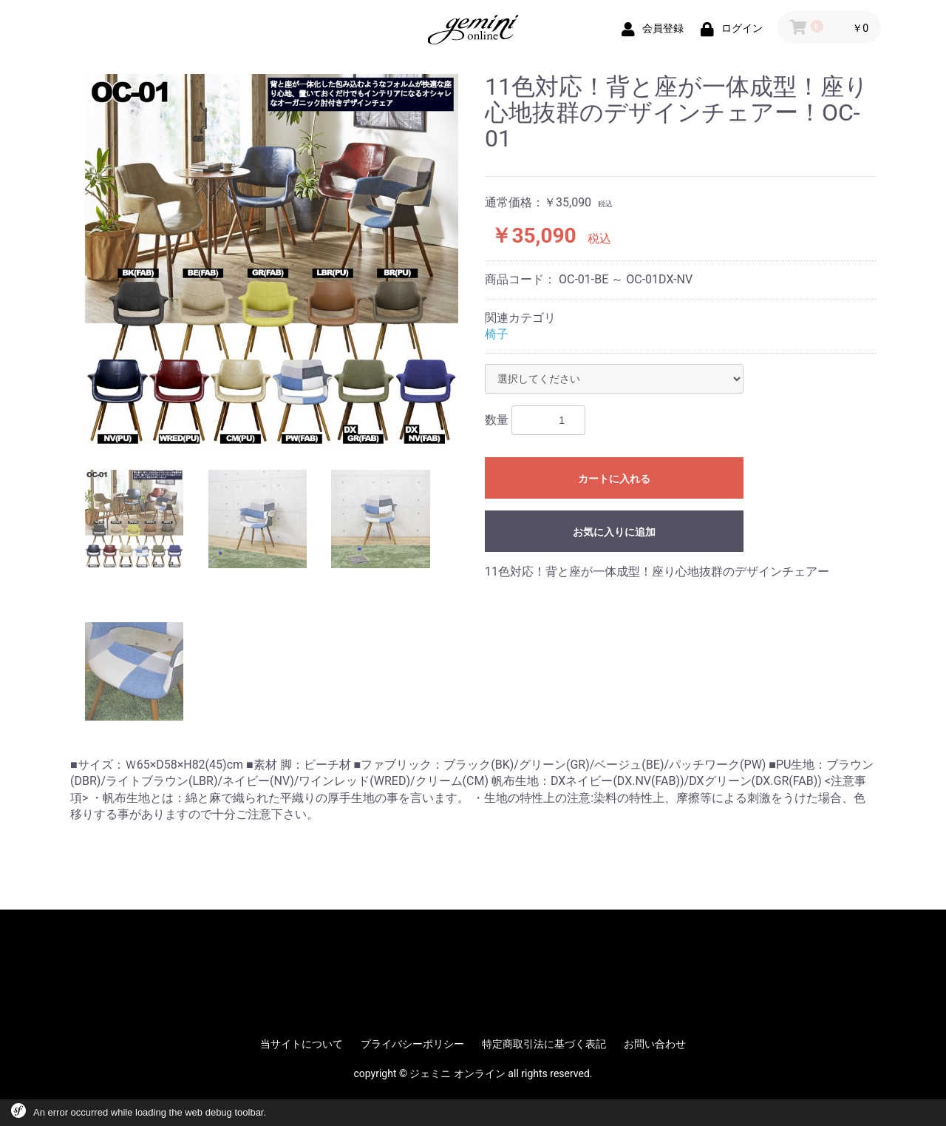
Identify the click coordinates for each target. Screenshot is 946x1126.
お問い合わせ (655, 1044)
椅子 (496, 334)
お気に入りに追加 (614, 532)
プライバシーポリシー (412, 1044)
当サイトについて (301, 1044)
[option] (271, 261)
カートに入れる (614, 479)
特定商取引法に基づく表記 (544, 1044)
